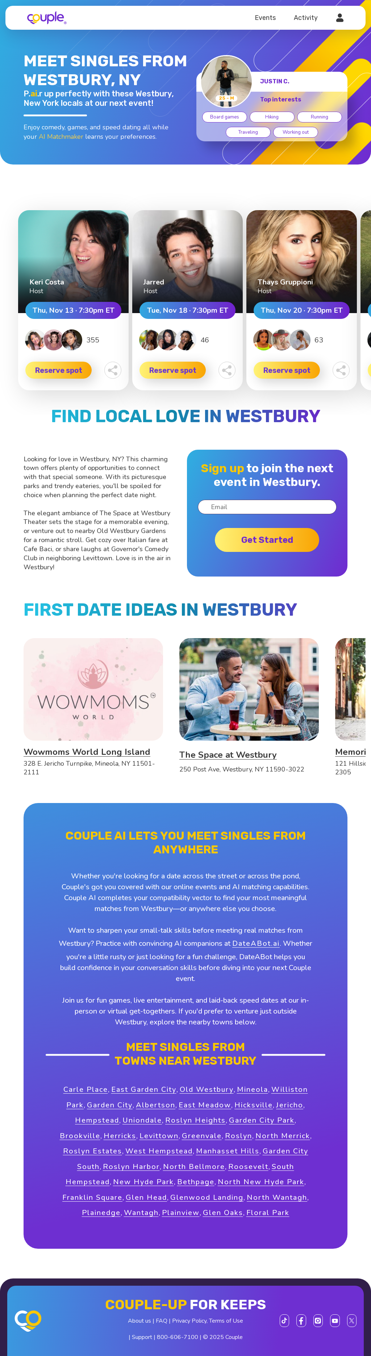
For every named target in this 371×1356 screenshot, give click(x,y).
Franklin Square (92, 1197)
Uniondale (142, 1120)
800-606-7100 (177, 1337)
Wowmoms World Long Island (87, 752)
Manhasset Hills (227, 1151)
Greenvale (202, 1136)
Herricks (120, 1136)
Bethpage (195, 1182)
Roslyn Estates (92, 1151)
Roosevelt (248, 1167)
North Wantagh (277, 1197)
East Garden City (143, 1089)
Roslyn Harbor (131, 1167)
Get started (267, 540)
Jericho (289, 1105)
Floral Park (267, 1213)
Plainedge (101, 1213)
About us (139, 1321)
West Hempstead (159, 1151)
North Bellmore (194, 1167)
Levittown (159, 1136)
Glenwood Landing (206, 1197)
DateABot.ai (256, 943)
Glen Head (146, 1197)
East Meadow (205, 1105)
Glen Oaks (223, 1213)
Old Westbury (207, 1089)
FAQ (161, 1321)
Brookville (80, 1136)
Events (265, 18)
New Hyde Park (143, 1182)
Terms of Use (226, 1321)
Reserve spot (58, 370)
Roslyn (238, 1136)
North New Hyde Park (261, 1182)
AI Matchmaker (61, 136)
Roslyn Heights (195, 1120)
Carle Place (85, 1089)
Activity (306, 18)
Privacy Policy (189, 1321)
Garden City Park (262, 1120)
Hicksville (253, 1105)
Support (142, 1337)
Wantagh (141, 1213)
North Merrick (282, 1136)
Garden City (110, 1105)
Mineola (252, 1089)
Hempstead (97, 1120)
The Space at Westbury (228, 755)
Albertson (155, 1105)
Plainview (181, 1213)
